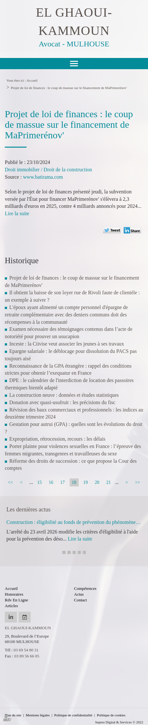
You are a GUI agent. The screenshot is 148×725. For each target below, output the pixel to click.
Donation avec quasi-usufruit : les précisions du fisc (62, 402)
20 (97, 482)
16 (51, 482)
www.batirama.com (43, 177)
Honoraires (14, 594)
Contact (80, 600)
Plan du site (13, 715)
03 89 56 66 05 (26, 656)
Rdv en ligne (16, 600)
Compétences (85, 588)
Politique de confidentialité (73, 715)
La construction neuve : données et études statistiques (64, 395)
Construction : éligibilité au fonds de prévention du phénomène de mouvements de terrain (74, 522)
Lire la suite (17, 213)
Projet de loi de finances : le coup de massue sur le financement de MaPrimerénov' (69, 88)
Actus (79, 594)
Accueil (32, 80)
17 (62, 482)
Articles (11, 605)
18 (74, 482)
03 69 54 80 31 (25, 650)
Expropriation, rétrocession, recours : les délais (57, 439)
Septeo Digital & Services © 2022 (119, 722)
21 (108, 482)
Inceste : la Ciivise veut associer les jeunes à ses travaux (66, 343)
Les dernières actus (28, 509)
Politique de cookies (111, 715)
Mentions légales (38, 715)
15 (39, 482)
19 (85, 482)
